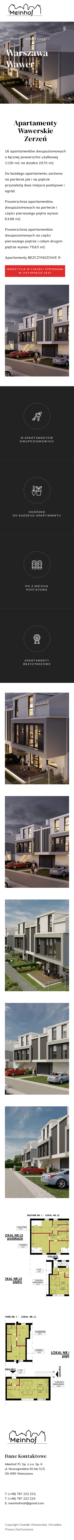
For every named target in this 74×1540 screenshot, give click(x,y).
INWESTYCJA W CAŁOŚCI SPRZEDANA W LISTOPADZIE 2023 (35, 271)
